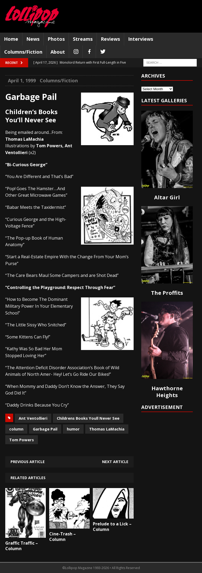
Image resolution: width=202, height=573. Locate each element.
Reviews (110, 39)
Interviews (140, 39)
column (16, 429)
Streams (83, 39)
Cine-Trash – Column (62, 536)
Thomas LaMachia (106, 429)
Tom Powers (21, 439)
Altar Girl (167, 197)
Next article (115, 461)
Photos (56, 39)
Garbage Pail (45, 429)
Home (11, 39)
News (32, 39)
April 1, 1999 (22, 80)
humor (73, 429)
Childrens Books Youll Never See (88, 418)
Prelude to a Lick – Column (112, 526)
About (57, 52)
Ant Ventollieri (33, 418)
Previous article (28, 461)
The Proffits (167, 292)
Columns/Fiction (23, 52)
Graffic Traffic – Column (21, 545)
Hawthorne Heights (167, 392)
